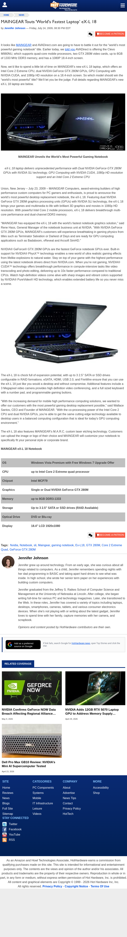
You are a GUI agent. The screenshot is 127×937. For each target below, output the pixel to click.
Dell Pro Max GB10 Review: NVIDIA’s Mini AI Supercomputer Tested (28, 764)
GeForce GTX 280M (23, 549)
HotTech (68, 813)
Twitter (13, 824)
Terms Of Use (100, 886)
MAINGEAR (23, 45)
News (21, 15)
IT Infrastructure (43, 803)
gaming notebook (63, 545)
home (6, 15)
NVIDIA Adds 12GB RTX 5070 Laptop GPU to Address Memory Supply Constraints (92, 712)
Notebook (26, 545)
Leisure (37, 808)
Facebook (15, 829)
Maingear (44, 545)
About (66, 787)
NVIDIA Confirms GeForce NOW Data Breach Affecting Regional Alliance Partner (29, 712)
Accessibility (101, 787)
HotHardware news (81, 643)
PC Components (43, 787)
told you (70, 49)
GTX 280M (93, 545)
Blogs (6, 803)
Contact (68, 803)
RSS (12, 839)
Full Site (7, 808)
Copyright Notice (76, 886)
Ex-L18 (80, 545)
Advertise (69, 792)
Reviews (7, 792)
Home (6, 787)
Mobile (37, 798)
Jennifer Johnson (33, 558)
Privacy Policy (72, 808)
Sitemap (7, 813)
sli (35, 545)
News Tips (69, 798)
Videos (37, 813)
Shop (96, 792)
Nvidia (14, 545)
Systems (38, 792)
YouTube (14, 834)
